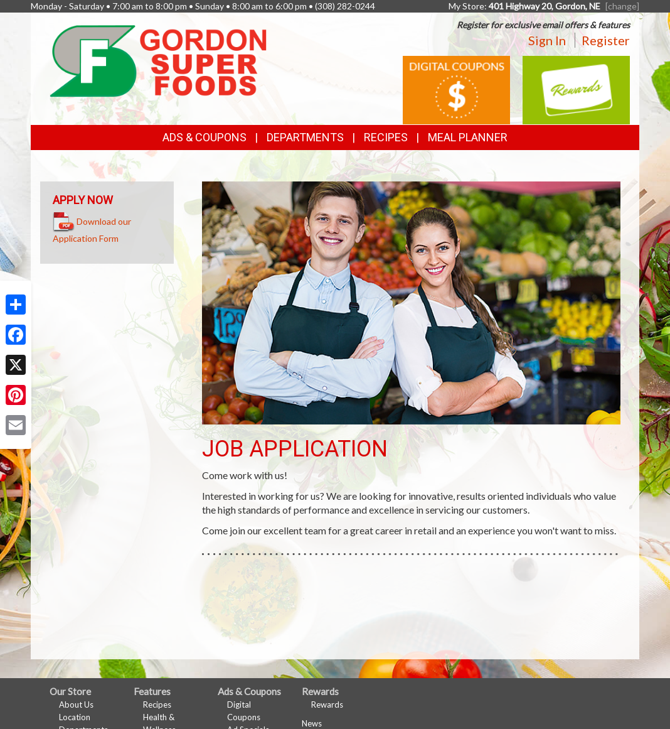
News (312, 723)
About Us (76, 704)
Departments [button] (305, 137)
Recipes (386, 137)
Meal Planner (468, 137)
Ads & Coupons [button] (204, 137)
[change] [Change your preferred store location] (622, 6)
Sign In (547, 40)
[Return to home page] (158, 60)
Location (74, 717)
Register (606, 40)
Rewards (327, 704)
